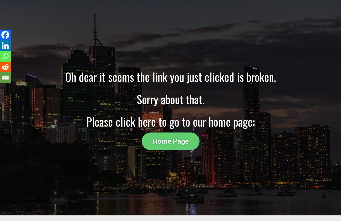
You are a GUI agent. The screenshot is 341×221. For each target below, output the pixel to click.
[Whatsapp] (5, 56)
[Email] (5, 77)
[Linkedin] (5, 45)
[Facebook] (5, 35)
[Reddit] (5, 67)
